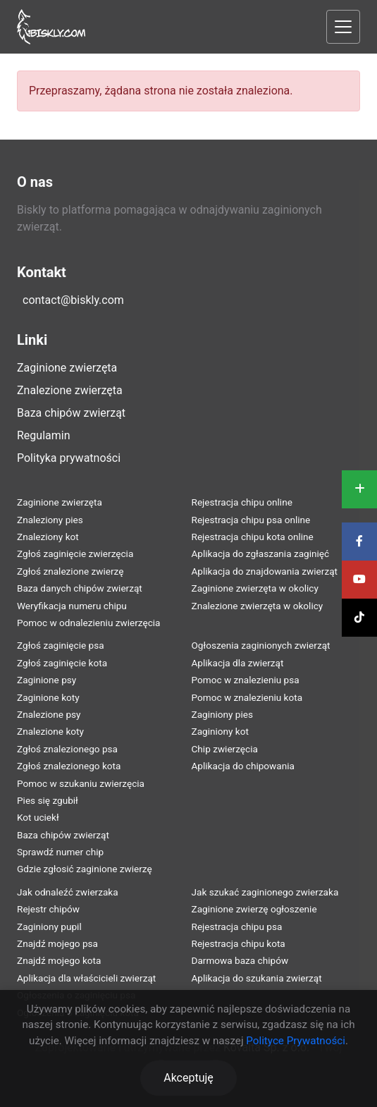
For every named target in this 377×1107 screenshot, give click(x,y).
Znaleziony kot (48, 536)
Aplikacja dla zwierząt (238, 662)
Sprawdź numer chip (60, 851)
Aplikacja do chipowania (243, 765)
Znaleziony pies (50, 519)
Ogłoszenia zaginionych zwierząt (261, 645)
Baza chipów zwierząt (71, 413)
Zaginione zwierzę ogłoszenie (254, 909)
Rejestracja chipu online (242, 502)
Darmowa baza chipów (240, 960)
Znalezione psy (49, 714)
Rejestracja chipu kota (238, 943)
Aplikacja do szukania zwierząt (257, 978)
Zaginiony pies (223, 714)
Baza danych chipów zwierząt (79, 588)
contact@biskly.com (73, 300)
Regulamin (43, 435)
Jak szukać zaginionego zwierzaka (265, 892)
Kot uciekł (38, 817)
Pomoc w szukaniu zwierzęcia (80, 783)
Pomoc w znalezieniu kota (247, 697)
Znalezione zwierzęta (70, 390)
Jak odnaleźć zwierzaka (67, 892)
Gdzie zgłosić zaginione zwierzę (84, 868)
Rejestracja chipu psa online (251, 519)
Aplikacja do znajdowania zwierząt (265, 571)
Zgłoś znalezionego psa (67, 748)
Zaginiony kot (220, 731)
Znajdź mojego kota (59, 960)
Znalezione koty (50, 731)
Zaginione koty (48, 697)
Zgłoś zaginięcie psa (60, 645)
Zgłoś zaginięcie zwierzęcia (75, 553)
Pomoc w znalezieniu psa (245, 679)
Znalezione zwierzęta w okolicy (257, 605)
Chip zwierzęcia (225, 748)
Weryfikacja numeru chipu (72, 605)
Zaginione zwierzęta (67, 367)
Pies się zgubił (47, 800)
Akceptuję (188, 1077)
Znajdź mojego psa (57, 943)
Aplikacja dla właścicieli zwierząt (86, 978)
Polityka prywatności (68, 458)
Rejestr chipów (48, 909)
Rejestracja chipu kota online (253, 536)
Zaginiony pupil (49, 926)
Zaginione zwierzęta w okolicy (255, 588)
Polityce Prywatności (295, 1040)
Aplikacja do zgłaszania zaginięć (261, 553)
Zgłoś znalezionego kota (68, 765)
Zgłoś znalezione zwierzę (70, 571)
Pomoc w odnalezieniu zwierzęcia (89, 622)
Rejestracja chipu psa (237, 926)
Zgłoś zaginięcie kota (62, 662)
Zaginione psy (46, 679)
